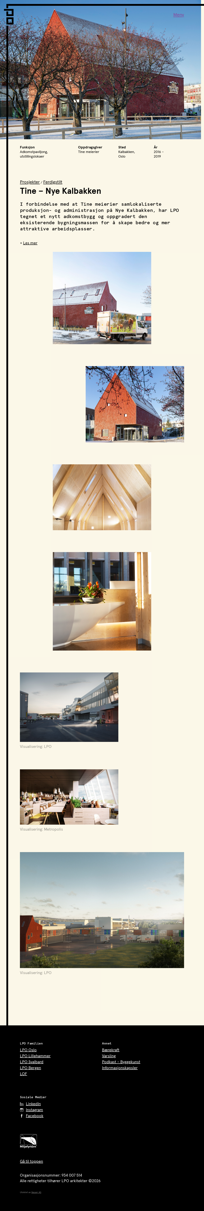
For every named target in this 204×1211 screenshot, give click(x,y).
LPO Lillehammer (35, 1056)
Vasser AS (36, 1192)
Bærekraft (110, 1050)
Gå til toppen (31, 1161)
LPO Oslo (28, 1050)
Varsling (109, 1056)
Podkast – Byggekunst (121, 1062)
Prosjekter (30, 182)
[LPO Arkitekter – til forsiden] (10, 14)
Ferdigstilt (52, 182)
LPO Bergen (30, 1068)
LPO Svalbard (31, 1062)
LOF (23, 1074)
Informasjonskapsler (120, 1068)
